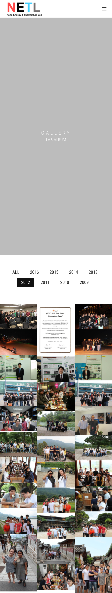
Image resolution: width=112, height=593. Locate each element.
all (15, 272)
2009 (84, 282)
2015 (54, 272)
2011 (45, 282)
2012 (25, 282)
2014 (73, 272)
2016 (34, 272)
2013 (93, 272)
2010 (64, 282)
